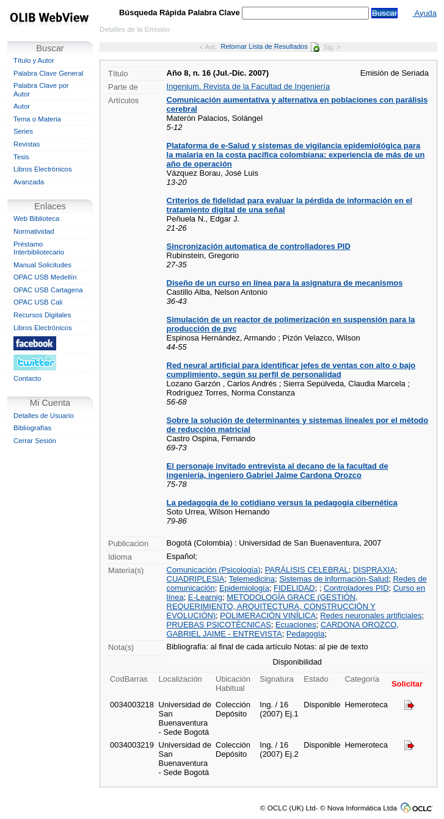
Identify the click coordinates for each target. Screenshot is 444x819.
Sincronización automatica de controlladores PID (259, 246)
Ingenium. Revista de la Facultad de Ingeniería (248, 86)
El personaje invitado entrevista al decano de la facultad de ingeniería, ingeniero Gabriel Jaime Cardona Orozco (277, 470)
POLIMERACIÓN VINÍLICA (268, 615)
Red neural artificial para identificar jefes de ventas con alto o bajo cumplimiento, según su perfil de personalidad (291, 370)
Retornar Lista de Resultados (269, 46)
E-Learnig (205, 597)
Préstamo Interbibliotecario (38, 248)
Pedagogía (305, 633)
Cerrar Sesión (34, 440)
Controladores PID (356, 588)
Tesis (21, 157)
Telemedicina (251, 578)
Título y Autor (33, 60)
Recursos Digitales (42, 315)
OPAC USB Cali (37, 302)
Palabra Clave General (48, 73)
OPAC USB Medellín (45, 277)
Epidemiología (244, 588)
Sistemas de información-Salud (333, 578)
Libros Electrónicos (42, 169)
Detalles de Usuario (43, 415)
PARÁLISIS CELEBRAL (307, 569)
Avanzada (28, 182)
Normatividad (33, 231)
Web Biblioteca (36, 218)
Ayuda (425, 13)
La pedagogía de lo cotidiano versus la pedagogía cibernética (282, 502)
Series (23, 131)
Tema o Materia (37, 119)
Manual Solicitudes (42, 265)
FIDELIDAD (294, 588)
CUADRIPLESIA (196, 578)
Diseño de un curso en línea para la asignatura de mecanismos (285, 282)
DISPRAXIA (374, 569)
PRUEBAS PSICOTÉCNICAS (219, 624)
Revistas (26, 144)
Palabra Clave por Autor (41, 90)
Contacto (27, 378)
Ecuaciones (295, 624)
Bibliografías (32, 427)
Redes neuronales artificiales (370, 615)
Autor (21, 106)
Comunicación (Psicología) (214, 569)
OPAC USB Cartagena (48, 290)
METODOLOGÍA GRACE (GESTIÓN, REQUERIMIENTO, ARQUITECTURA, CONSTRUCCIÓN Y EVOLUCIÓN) (271, 606)
